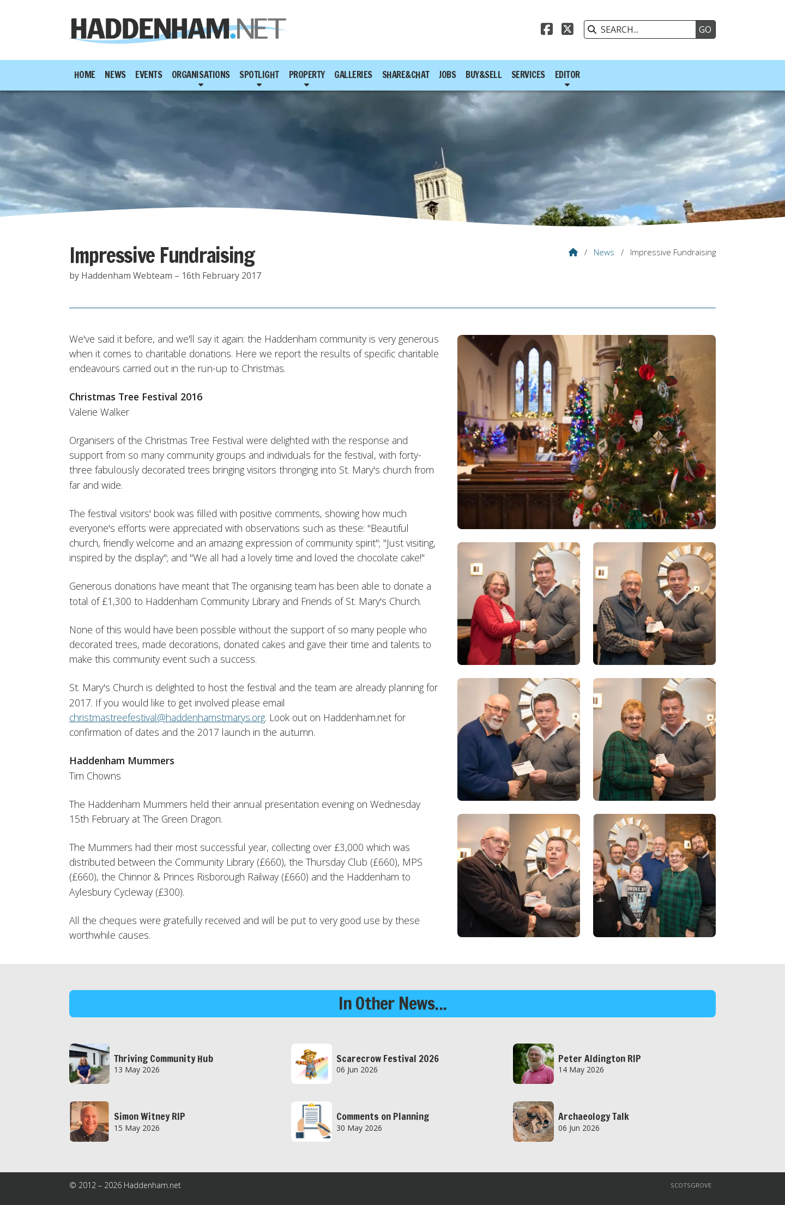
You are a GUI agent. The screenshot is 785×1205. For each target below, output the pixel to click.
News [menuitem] (115, 74)
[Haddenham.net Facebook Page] (547, 31)
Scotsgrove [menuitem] (691, 1185)
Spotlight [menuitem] (259, 74)
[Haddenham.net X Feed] (567, 31)
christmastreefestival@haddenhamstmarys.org (167, 717)
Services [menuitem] (528, 74)
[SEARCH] (643, 29)
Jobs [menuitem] (447, 74)
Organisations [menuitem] (201, 74)
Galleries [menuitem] (353, 74)
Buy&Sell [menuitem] (484, 74)
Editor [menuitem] (567, 74)
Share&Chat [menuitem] (406, 74)
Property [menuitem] (307, 74)
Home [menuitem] (84, 74)
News (604, 252)
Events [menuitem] (148, 74)
